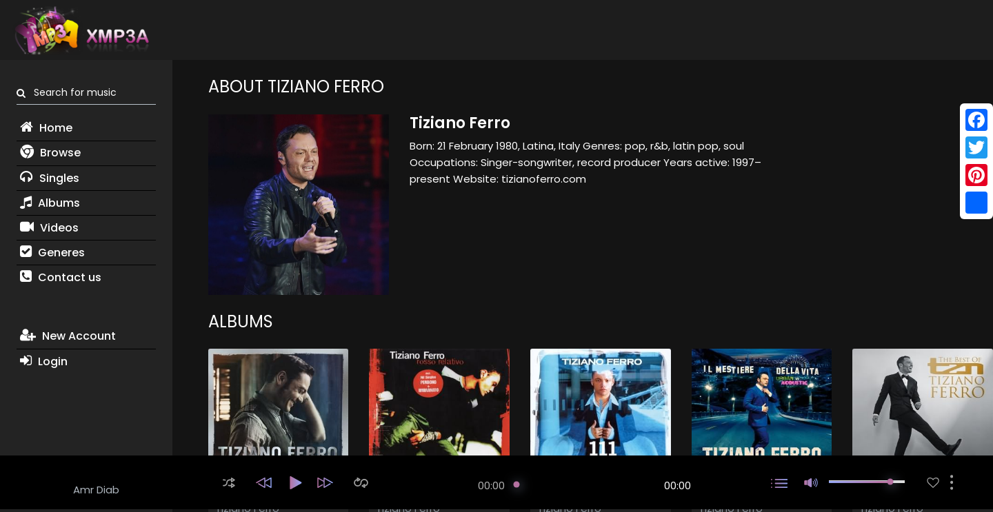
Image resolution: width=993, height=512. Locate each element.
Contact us (60, 277)
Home (46, 128)
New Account (68, 336)
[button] (229, 483)
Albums (50, 203)
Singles (49, 178)
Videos (49, 228)
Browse (50, 153)
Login (44, 361)
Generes (52, 252)
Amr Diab (96, 489)
